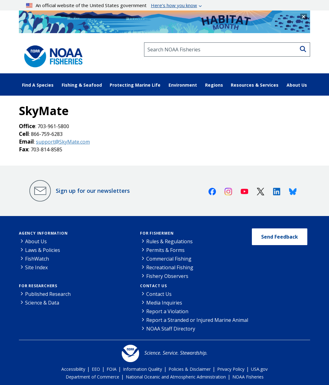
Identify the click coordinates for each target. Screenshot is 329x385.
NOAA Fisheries (248, 377)
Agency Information (43, 233)
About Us (36, 241)
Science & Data (42, 302)
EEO (96, 369)
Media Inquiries (164, 302)
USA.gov (259, 369)
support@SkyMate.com (63, 141)
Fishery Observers (167, 276)
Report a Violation (167, 311)
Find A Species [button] (38, 85)
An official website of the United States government (111, 5)
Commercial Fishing (168, 258)
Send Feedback (279, 236)
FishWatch (37, 258)
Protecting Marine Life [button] (135, 85)
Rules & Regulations (169, 241)
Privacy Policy (230, 369)
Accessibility (73, 369)
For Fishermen (156, 233)
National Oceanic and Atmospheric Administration (176, 377)
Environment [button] (183, 85)
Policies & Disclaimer (190, 369)
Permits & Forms (165, 250)
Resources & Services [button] (255, 85)
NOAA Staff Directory (170, 328)
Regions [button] (214, 85)
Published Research (48, 294)
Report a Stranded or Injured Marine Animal (197, 320)
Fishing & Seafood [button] (82, 85)
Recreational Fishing (169, 267)
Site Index (36, 267)
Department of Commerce (92, 377)
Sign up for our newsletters (93, 190)
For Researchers (38, 285)
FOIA (111, 369)
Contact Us (153, 285)
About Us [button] (297, 85)
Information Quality (142, 369)
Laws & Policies (42, 250)
